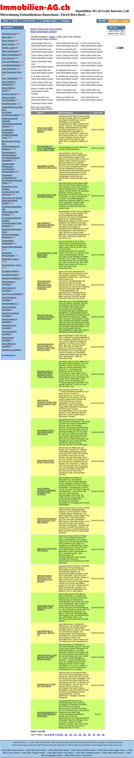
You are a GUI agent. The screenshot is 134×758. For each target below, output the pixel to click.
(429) (4, 249)
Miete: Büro (6, 37)
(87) (3, 75)
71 (94, 735)
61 (89, 735)
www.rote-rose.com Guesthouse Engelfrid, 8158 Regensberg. (45, 317)
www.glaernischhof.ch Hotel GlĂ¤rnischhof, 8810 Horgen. (45, 432)
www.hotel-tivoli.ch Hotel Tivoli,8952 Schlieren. (46, 196)
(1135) (13, 149)
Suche (15, 21)
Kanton (97, 113)
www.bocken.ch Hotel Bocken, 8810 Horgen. (46, 461)
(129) (12, 226)
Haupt (52, 37)
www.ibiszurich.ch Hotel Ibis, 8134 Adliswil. (46, 685)
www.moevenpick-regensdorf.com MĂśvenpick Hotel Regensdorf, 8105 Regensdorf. (44, 285)
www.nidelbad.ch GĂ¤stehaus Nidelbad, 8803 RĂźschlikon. (46, 225)
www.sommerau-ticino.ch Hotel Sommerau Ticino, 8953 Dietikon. (47, 520)
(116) (4, 268)
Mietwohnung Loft (9, 34)
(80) (21, 55)
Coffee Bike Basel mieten (59, 750)
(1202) (13, 160)
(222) (19, 104)
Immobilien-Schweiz (10, 275)
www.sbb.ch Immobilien (11, 350)
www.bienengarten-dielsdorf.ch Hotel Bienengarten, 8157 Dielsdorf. (44, 578)
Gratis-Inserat (29, 21)
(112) (22, 62)
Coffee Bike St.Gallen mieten (83, 750)
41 (80, 735)
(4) (22, 278)
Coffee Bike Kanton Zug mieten (60, 753)
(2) (12, 284)
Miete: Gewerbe (8, 41)
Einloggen (65, 21)
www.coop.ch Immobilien (12, 294)
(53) (9, 90)
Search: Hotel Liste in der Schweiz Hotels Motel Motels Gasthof (46, 30)
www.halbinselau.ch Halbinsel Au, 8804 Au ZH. (45, 633)
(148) (16, 58)
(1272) (21, 115)
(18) (19, 51)
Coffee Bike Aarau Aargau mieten (111, 750)
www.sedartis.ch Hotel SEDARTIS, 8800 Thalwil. (47, 167)
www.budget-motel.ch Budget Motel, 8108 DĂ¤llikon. (45, 607)
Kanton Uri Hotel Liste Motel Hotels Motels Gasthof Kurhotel (42, 91)
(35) (18, 69)
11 (66, 735)
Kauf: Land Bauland (10, 78)
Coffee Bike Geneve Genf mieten (78, 755)
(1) (18, 271)
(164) (12, 126)
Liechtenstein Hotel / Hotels (42, 103)
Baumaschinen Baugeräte (12, 247)
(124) (13, 37)
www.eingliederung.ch (8, 355)
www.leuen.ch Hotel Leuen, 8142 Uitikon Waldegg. (45, 130)
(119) (17, 44)
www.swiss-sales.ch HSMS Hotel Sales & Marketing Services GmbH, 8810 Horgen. (45, 374)
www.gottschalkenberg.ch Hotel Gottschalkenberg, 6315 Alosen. (47, 714)
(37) (16, 100)
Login (125, 21)
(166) (14, 243)
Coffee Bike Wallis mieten (113, 753)
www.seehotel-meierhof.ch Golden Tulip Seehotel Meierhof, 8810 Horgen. (47, 403)
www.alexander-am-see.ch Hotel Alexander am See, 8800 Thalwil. (46, 148)
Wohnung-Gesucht (9, 94)
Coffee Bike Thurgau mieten (33, 753)
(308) (16, 41)
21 (71, 735)
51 (85, 735)
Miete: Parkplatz (8, 44)
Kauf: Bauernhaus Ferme (12, 72)
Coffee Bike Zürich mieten (12, 750)
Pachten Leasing (8, 48)
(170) (20, 78)
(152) (13, 237)
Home (5, 21)
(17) (22, 65)
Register (114, 21)
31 (75, 735)
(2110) (10, 203)
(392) (13, 194)
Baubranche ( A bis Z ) (10, 259)
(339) (10, 183)
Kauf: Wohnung (8, 58)
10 (61, 735)
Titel (40, 113)
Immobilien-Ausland (9, 271)
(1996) (9, 138)
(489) (18, 34)
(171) (12, 214)
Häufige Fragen (50, 21)
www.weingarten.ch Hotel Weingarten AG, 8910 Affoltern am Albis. (47, 657)
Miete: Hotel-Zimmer (10, 51)
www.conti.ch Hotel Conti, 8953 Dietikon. (47, 549)
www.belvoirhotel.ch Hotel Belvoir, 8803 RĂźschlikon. (47, 255)
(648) (17, 172)
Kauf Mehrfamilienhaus (11, 65)
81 (99, 735)
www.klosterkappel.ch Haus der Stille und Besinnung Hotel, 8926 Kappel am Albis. (46, 347)
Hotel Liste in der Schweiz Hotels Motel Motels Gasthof (12, 200)
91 (103, 735)
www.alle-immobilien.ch (11, 278)
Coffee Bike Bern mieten (36, 750)
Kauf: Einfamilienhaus (11, 62)
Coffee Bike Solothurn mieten (88, 753)
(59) (13, 84)
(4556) (4, 262)
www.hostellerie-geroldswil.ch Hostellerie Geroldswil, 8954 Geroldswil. (46, 491)
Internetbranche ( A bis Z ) (12, 265)
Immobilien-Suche (9, 104)
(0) (19, 275)
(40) (16, 48)
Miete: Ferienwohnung (10, 55)
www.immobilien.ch (9, 304)
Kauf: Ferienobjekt (9, 69)
